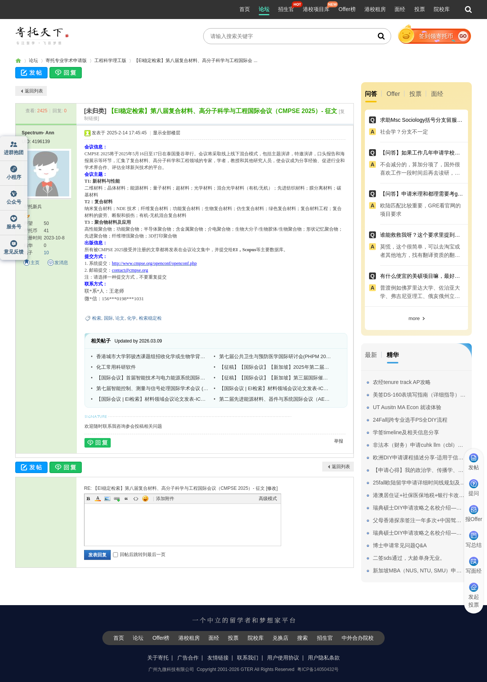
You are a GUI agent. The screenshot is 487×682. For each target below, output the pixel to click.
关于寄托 (158, 658)
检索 (96, 318)
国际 (108, 318)
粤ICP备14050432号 (318, 669)
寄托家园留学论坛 (18, 60)
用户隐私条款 (324, 658)
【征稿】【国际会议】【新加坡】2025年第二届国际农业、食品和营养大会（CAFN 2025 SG (275, 367)
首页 (244, 9)
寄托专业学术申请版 (66, 60)
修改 (271, 488)
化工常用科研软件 (116, 367)
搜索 (302, 638)
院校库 (442, 9)
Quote (126, 498)
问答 (371, 94)
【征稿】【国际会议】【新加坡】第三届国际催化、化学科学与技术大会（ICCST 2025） (275, 378)
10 (46, 252)
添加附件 (165, 498)
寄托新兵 (33, 206)
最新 (371, 355)
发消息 (61, 262)
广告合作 (188, 658)
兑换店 (280, 638)
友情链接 (218, 658)
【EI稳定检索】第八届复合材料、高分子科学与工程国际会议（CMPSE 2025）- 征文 (222, 111)
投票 (419, 9)
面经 (400, 9)
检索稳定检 (150, 318)
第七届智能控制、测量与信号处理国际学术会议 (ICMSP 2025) (152, 388)
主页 (35, 262)
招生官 (286, 9)
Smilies (145, 498)
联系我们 (247, 658)
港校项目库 (316, 9)
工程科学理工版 (110, 60)
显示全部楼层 (166, 132)
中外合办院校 (358, 638)
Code (136, 498)
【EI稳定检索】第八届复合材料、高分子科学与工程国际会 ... (196, 60)
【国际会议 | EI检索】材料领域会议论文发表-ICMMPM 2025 (275, 388)
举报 (338, 441)
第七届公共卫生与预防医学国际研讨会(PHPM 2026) (275, 356)
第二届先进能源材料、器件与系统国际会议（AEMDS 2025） (275, 399)
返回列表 (34, 91)
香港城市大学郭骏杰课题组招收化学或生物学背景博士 (152, 356)
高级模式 (268, 498)
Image (107, 498)
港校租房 (375, 9)
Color (98, 498)
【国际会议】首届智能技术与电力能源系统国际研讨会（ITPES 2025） (152, 378)
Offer (393, 94)
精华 (393, 355)
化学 (131, 318)
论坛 (264, 9)
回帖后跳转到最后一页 (139, 554)
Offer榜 (347, 9)
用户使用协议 (283, 658)
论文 (119, 318)
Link (117, 498)
